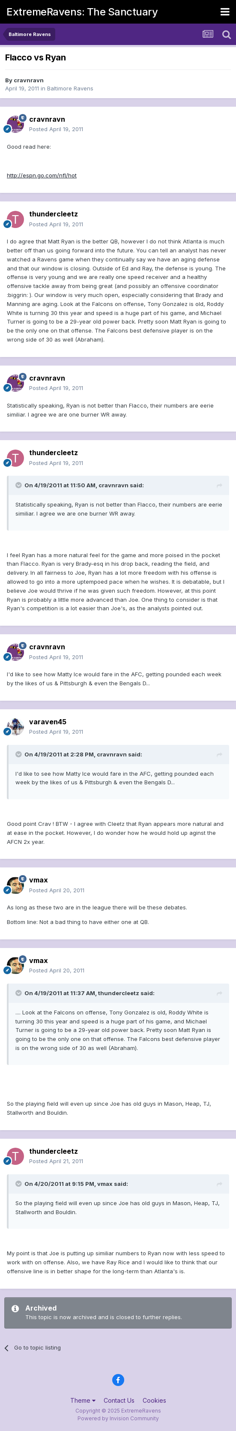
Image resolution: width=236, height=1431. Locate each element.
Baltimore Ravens (70, 88)
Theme (83, 1400)
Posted (56, 129)
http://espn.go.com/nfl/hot (42, 175)
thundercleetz (53, 214)
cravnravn (29, 80)
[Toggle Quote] (19, 485)
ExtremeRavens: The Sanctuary (82, 12)
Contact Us (119, 1400)
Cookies (154, 1400)
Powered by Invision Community (118, 1418)
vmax (38, 880)
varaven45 (47, 721)
